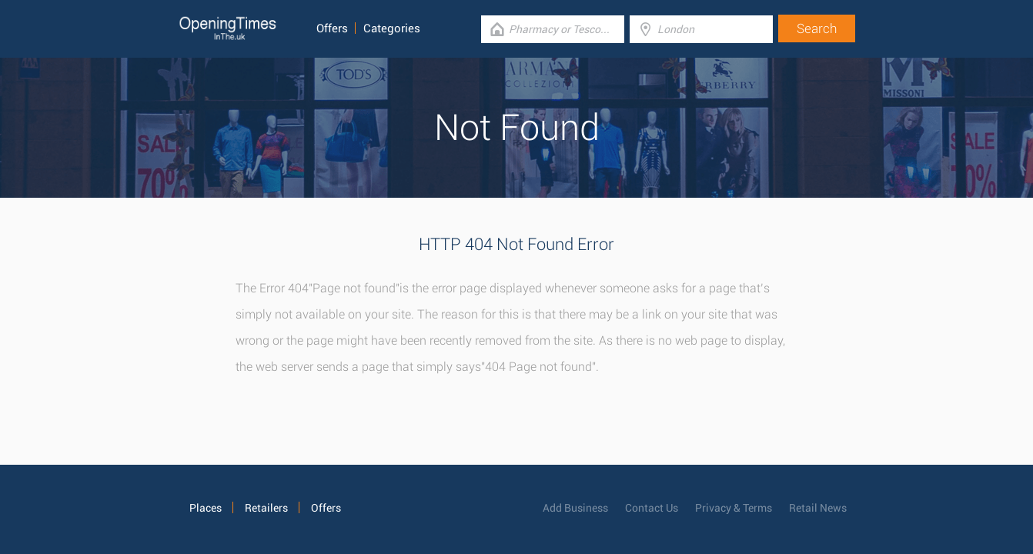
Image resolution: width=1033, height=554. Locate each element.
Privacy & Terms (733, 508)
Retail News (818, 508)
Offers (332, 28)
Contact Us (651, 508)
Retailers (266, 508)
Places (205, 508)
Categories (391, 28)
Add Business (575, 508)
